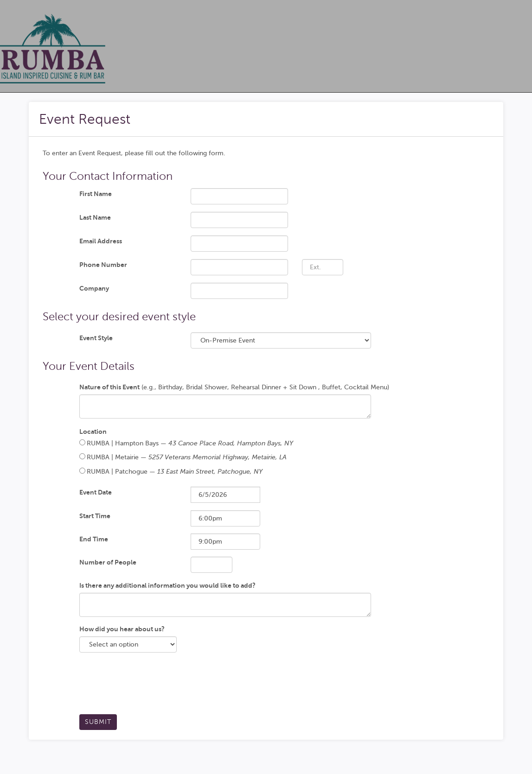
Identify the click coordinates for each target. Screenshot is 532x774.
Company (94, 288)
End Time (93, 539)
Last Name (95, 217)
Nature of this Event (109, 387)
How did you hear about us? (122, 629)
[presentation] (149, 687)
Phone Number (103, 264)
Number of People (107, 562)
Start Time (94, 516)
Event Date (95, 492)
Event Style (96, 338)
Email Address (100, 241)
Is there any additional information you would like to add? (167, 585)
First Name (95, 193)
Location (93, 431)
